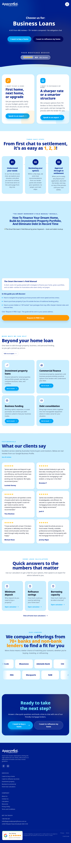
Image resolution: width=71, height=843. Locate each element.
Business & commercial (9, 784)
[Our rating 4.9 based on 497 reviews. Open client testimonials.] (12, 835)
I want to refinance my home (48, 39)
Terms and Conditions (8, 809)
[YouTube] (8, 766)
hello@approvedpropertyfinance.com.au (14, 821)
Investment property (8, 781)
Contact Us (5, 799)
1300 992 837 (6, 819)
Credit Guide (66, 836)
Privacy (62, 833)
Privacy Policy (6, 806)
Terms (67, 833)
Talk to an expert (10, 355)
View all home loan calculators (35, 617)
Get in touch (12, 390)
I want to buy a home (19, 39)
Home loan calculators (8, 787)
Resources (5, 804)
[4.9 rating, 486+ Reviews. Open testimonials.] (35, 57)
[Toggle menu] (67, 4)
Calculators (5, 801)
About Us (4, 796)
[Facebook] (3, 766)
